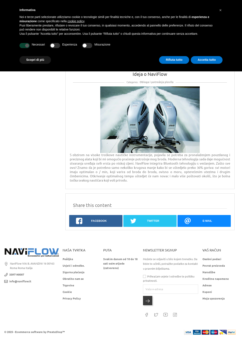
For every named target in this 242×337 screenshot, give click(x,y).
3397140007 (16, 274)
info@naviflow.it (20, 281)
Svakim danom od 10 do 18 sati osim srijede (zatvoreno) (120, 263)
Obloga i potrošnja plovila (156, 81)
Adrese (207, 285)
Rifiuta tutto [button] (174, 59)
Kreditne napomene (215, 278)
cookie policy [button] (75, 21)
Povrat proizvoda (213, 265)
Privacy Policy (72, 298)
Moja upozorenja (213, 298)
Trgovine (68, 285)
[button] (220, 10)
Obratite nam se (73, 278)
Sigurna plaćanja (73, 272)
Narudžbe (208, 272)
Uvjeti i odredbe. (74, 265)
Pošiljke (68, 259)
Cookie (67, 291)
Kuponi (207, 291)
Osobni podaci (211, 259)
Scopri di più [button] (35, 59)
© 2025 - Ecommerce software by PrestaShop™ (34, 331)
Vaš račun (211, 250)
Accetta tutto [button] (207, 59)
